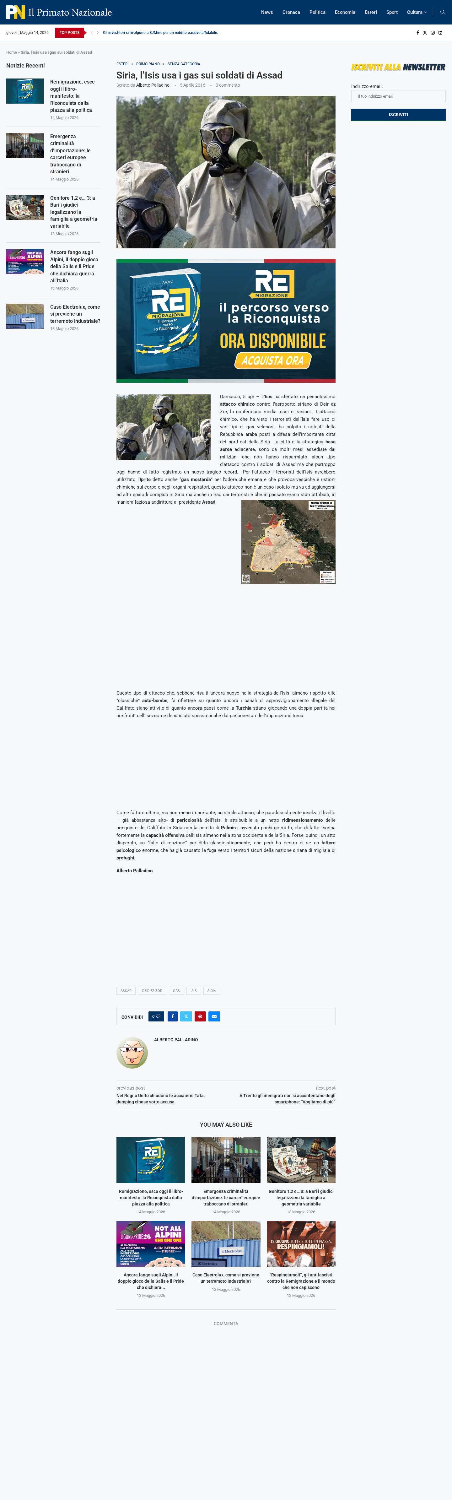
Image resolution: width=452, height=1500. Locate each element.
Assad (126, 991)
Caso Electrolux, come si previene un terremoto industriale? (75, 314)
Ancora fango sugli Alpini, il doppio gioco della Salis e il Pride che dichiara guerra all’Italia (74, 266)
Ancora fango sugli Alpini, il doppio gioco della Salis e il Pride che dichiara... (151, 1281)
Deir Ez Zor (152, 991)
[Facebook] (417, 32)
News (267, 12)
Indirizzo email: (398, 93)
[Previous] (91, 33)
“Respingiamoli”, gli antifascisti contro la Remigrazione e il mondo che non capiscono (301, 1281)
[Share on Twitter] (186, 1016)
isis (194, 991)
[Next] (97, 33)
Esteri (371, 12)
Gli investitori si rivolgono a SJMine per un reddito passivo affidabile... (161, 32)
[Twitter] (425, 32)
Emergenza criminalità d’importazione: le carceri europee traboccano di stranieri (226, 1197)
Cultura (414, 12)
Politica (317, 12)
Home (11, 52)
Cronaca (291, 12)
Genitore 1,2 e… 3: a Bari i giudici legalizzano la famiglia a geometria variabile (301, 1197)
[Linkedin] (440, 32)
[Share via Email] (214, 1016)
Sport (392, 12)
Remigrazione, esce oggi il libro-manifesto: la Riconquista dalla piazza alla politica (151, 1197)
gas (176, 991)
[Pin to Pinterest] (200, 1016)
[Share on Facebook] (173, 1016)
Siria (211, 991)
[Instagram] (433, 32)
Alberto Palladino (153, 85)
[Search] (442, 12)
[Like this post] (158, 1016)
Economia (345, 12)
